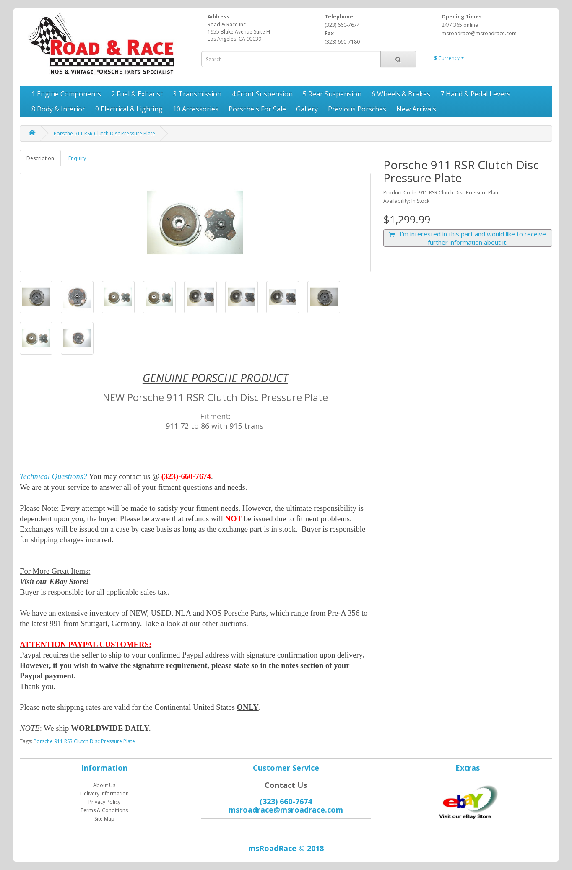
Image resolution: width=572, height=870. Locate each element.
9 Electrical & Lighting (129, 109)
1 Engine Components (66, 93)
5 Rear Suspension (332, 93)
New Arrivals (416, 109)
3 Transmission (197, 93)
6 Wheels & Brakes (401, 93)
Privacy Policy (104, 801)
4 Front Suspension (262, 93)
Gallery (307, 109)
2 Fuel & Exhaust (137, 93)
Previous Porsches (357, 109)
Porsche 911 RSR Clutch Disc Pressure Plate (104, 133)
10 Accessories (195, 109)
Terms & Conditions (104, 810)
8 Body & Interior (58, 109)
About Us (104, 785)
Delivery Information (104, 793)
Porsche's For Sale (257, 109)
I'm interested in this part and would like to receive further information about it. (467, 238)
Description (40, 158)
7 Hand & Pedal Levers (475, 93)
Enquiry (77, 158)
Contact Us (286, 785)
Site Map (104, 818)
